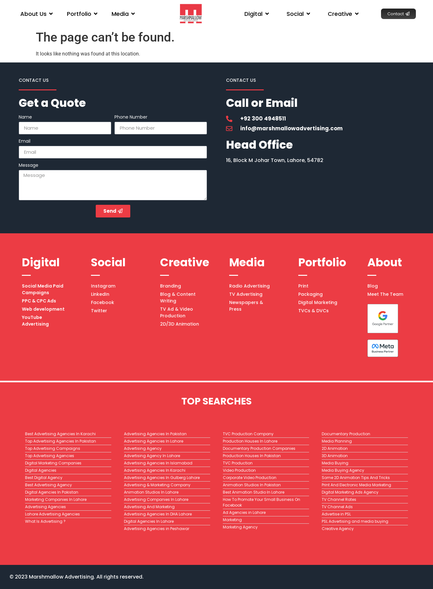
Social (108, 262)
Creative (184, 262)
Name (25, 117)
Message (28, 165)
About (384, 262)
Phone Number (130, 117)
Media (247, 262)
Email (24, 141)
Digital (41, 262)
